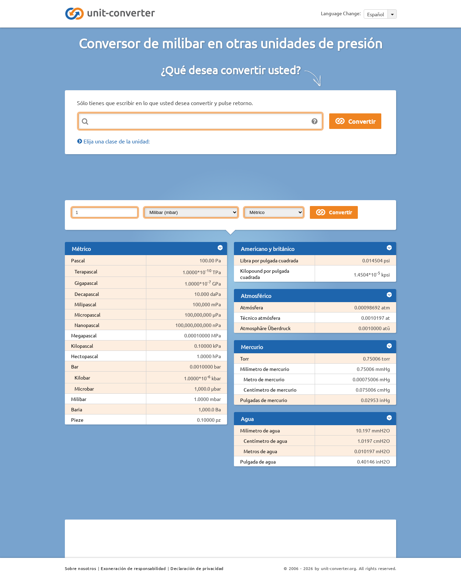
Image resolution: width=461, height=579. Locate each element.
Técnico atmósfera (260, 318)
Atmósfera (251, 307)
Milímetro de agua (260, 430)
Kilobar (82, 377)
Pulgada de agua (258, 461)
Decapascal (87, 294)
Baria (76, 409)
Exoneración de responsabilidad (133, 568)
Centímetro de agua (265, 441)
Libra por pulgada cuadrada (269, 260)
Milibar (78, 399)
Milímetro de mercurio (264, 369)
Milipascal (85, 304)
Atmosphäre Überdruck (265, 328)
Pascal (78, 260)
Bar (74, 366)
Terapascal (86, 271)
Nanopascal (87, 325)
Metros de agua (260, 451)
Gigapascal (86, 283)
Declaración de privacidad (197, 568)
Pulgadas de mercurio (263, 400)
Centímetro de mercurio (270, 389)
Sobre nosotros (80, 568)
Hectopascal (84, 356)
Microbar (84, 388)
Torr (244, 358)
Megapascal (84, 335)
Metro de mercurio (264, 379)
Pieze (77, 420)
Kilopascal (82, 346)
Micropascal (87, 314)
